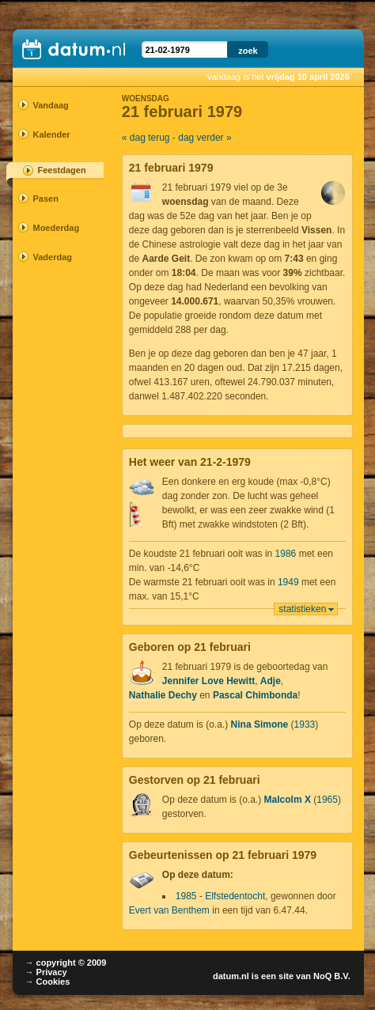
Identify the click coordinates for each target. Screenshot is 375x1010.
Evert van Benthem (169, 910)
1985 (186, 896)
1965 (327, 799)
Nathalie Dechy (163, 695)
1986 (286, 553)
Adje (270, 681)
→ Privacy (45, 972)
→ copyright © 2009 (65, 962)
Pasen (45, 198)
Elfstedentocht (235, 896)
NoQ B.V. (331, 976)
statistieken (302, 609)
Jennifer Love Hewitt (208, 681)
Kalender (51, 134)
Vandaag (50, 105)
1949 (288, 582)
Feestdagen (61, 170)
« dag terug (146, 137)
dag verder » (204, 137)
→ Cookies (47, 981)
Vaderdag (52, 257)
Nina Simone (260, 724)
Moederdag (52, 228)
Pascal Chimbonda (255, 695)
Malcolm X (287, 799)
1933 (305, 724)
